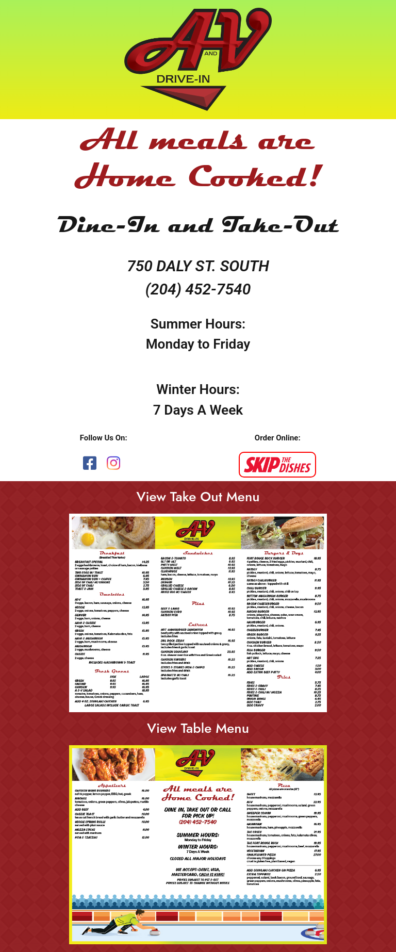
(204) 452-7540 (198, 289)
